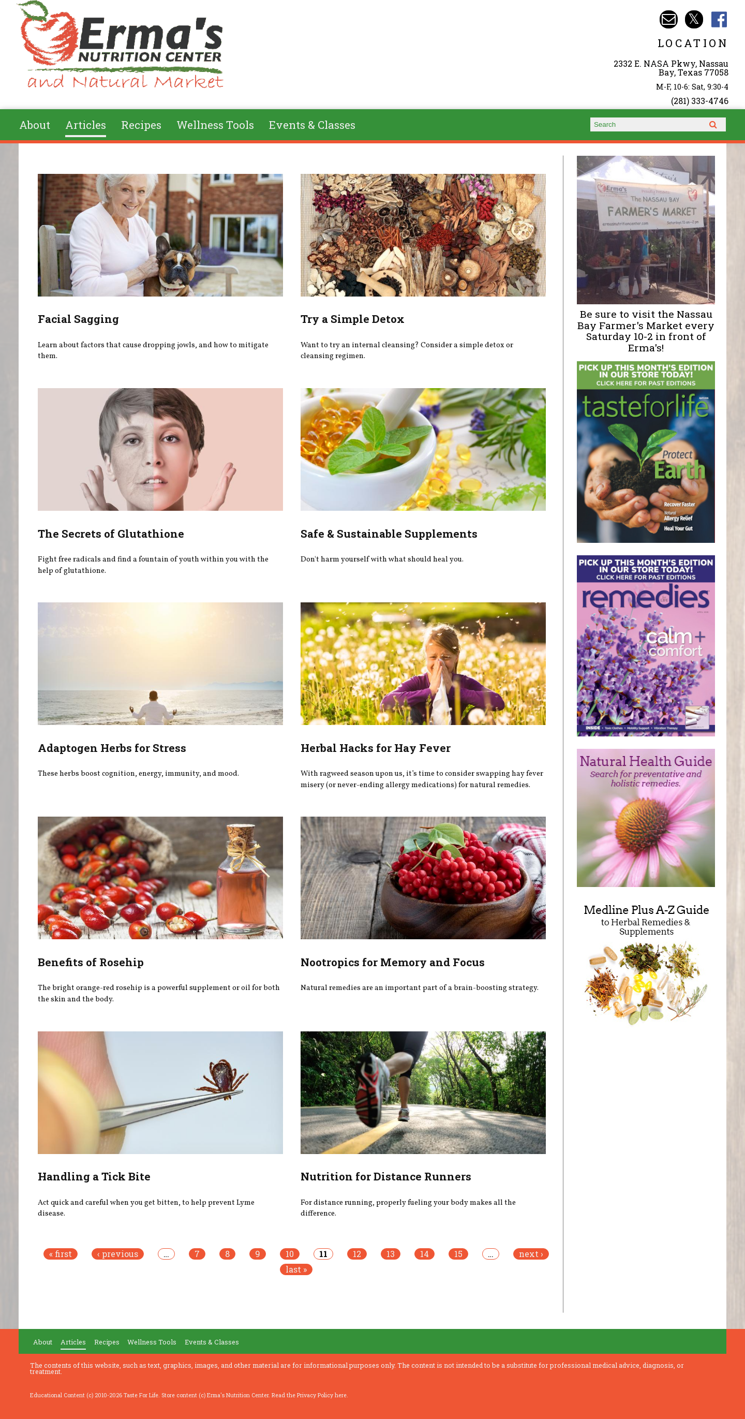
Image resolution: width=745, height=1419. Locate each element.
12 (357, 1254)
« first (60, 1254)
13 (390, 1254)
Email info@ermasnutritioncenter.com (669, 19)
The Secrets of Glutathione (111, 533)
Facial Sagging (78, 319)
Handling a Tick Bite (94, 1176)
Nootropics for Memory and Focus (393, 962)
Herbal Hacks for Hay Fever (376, 748)
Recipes (141, 124)
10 (290, 1254)
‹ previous (117, 1254)
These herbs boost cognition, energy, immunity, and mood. (138, 773)
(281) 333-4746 (699, 100)
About (34, 124)
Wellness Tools (215, 124)
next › (531, 1254)
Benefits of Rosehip (91, 962)
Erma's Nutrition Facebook (719, 19)
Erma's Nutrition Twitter (694, 19)
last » (296, 1269)
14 (424, 1254)
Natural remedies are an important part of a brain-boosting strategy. (420, 988)
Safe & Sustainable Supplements (389, 533)
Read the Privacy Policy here (309, 1395)
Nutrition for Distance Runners (386, 1176)
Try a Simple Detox (353, 319)
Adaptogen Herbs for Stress (112, 748)
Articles (85, 124)
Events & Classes (312, 124)
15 (458, 1254)
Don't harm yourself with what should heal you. (382, 559)
